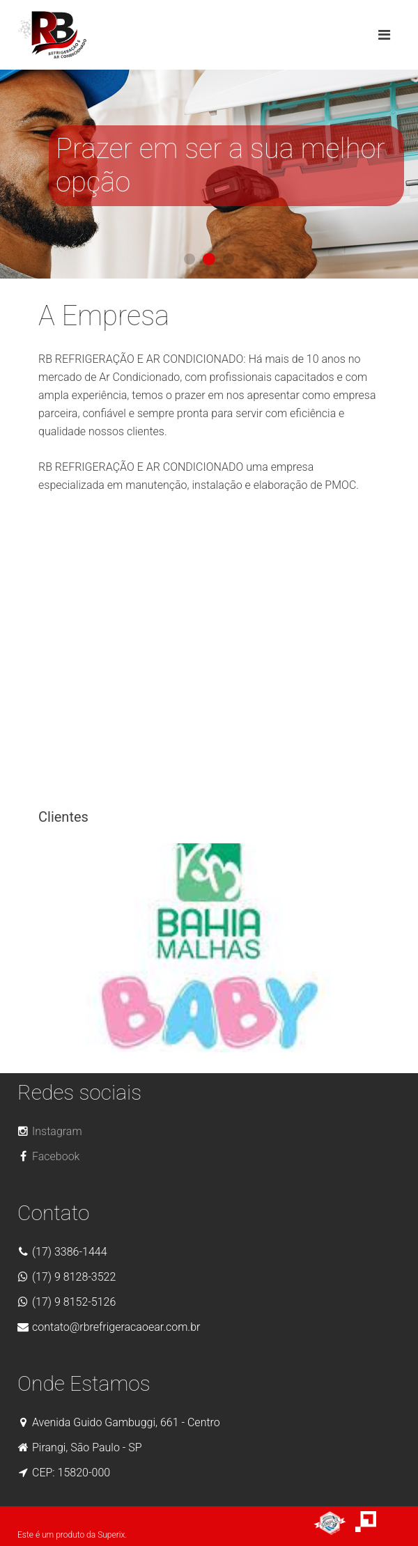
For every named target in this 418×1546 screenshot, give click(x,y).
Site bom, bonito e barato (334, 1523)
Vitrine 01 (189, 259)
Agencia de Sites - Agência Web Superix (378, 1523)
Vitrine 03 (228, 259)
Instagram (49, 1131)
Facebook (48, 1156)
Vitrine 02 (209, 259)
